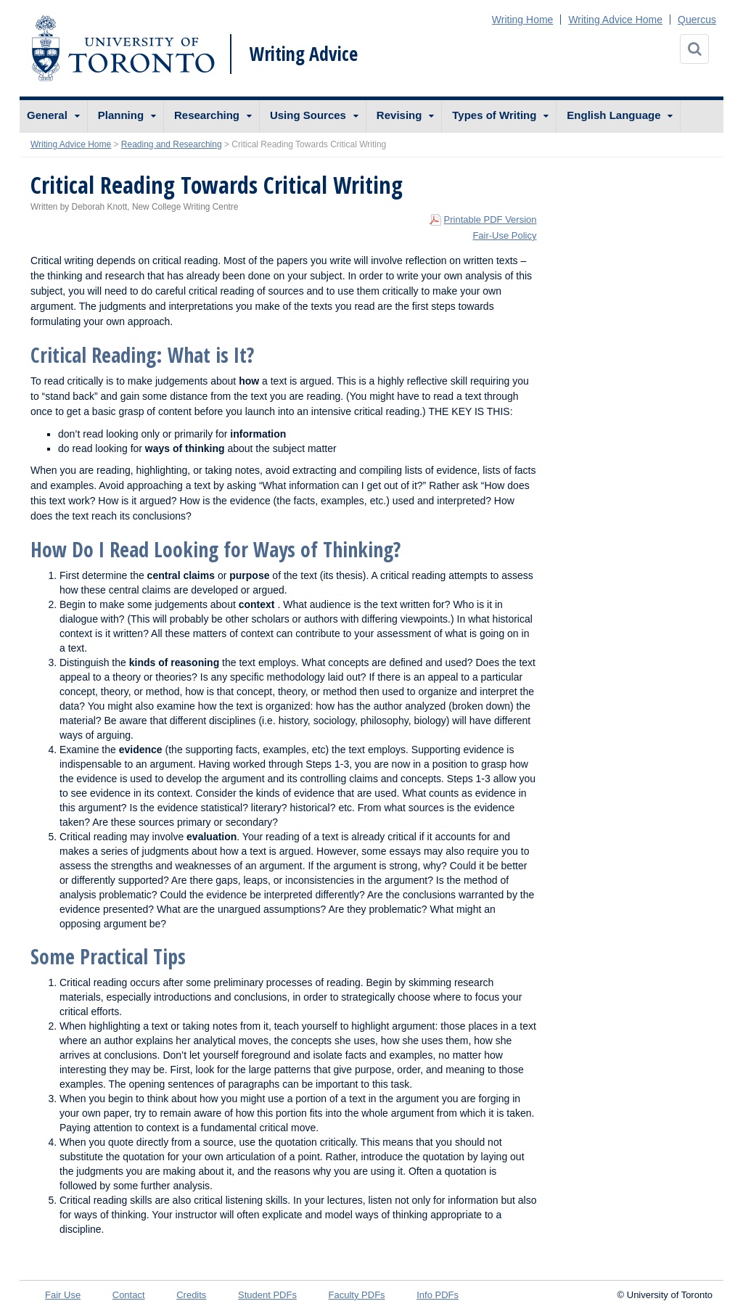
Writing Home (523, 19)
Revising (399, 115)
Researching (206, 115)
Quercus (697, 19)
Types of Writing (494, 115)
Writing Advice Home (615, 19)
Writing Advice (304, 54)
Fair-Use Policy (504, 235)
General (47, 115)
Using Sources (308, 115)
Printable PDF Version (490, 219)
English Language (613, 115)
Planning (121, 115)
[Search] (694, 49)
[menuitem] (54, 116)
